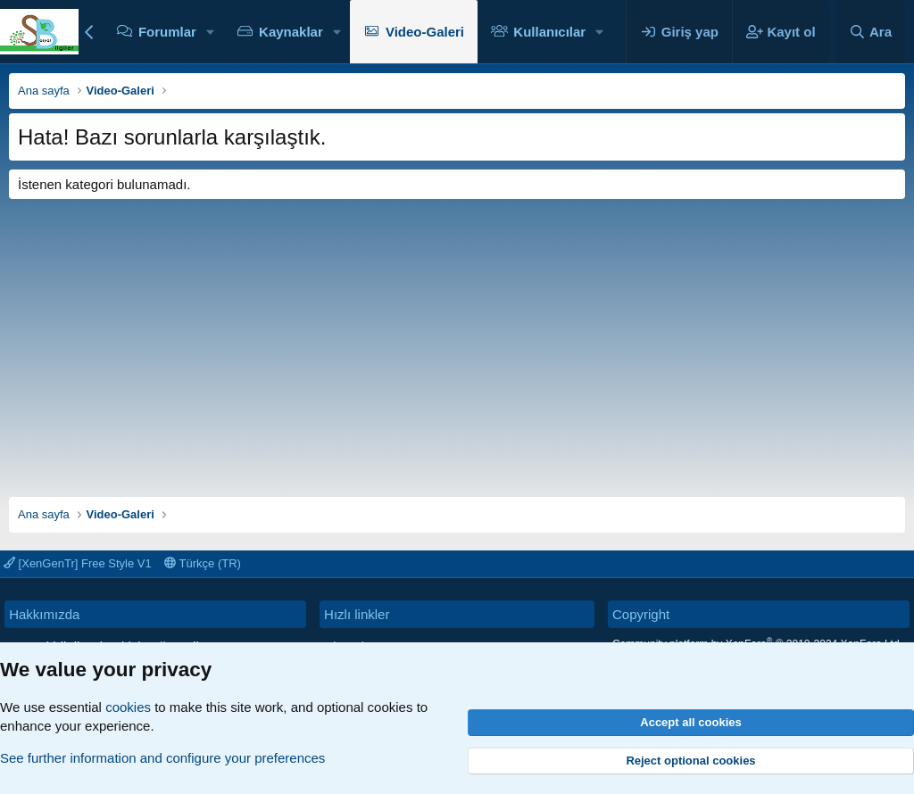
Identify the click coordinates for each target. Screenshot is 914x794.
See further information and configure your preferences (162, 757)
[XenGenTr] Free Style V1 (78, 563)
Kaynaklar (291, 31)
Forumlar (167, 31)
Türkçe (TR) (202, 563)
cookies (128, 707)
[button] (210, 31)
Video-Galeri (425, 31)
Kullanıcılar (549, 31)
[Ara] (870, 31)
